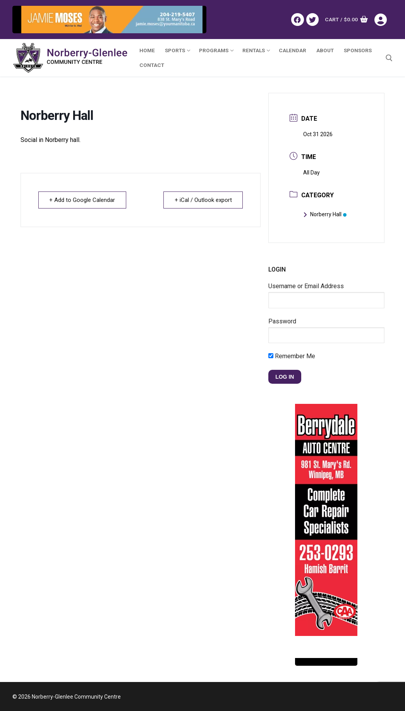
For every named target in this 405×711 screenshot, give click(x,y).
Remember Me (291, 356)
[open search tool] (389, 58)
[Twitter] (312, 19)
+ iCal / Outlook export (203, 200)
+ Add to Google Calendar (82, 200)
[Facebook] (297, 19)
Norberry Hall (325, 214)
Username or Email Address (306, 286)
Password (282, 321)
